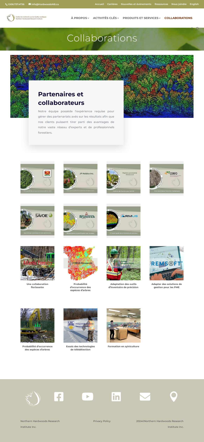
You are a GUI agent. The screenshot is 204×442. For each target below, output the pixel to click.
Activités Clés (105, 18)
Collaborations (178, 18)
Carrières (112, 4)
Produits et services (140, 18)
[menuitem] (194, 5)
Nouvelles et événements (136, 4)
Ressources (161, 4)
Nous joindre (179, 4)
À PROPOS (79, 18)
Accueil (99, 4)
